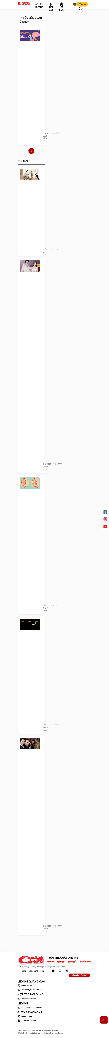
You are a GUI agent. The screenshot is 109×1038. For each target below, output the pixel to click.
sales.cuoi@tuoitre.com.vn (30, 990)
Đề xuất (62, 6)
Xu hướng (39, 5)
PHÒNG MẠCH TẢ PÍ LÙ (46, 137)
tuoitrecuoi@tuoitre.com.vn (30, 1008)
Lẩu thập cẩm (45, 608)
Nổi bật (51, 6)
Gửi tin (82, 4)
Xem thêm (31, 151)
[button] (74, 5)
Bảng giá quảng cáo (79, 975)
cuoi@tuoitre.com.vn (27, 999)
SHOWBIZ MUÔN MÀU (47, 467)
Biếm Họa (45, 251)
